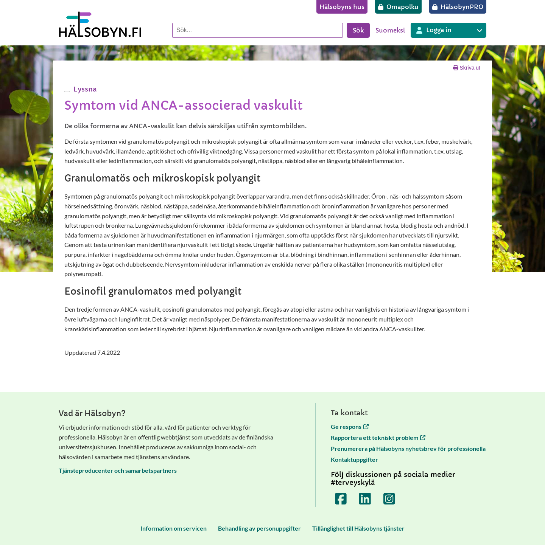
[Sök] (257, 30)
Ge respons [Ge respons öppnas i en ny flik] (350, 426)
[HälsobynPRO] (457, 7)
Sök (358, 30)
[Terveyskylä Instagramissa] (389, 499)
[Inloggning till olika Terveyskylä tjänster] (448, 30)
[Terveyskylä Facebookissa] (341, 499)
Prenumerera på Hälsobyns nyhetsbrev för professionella (408, 448)
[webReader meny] (67, 91)
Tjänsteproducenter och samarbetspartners (118, 470)
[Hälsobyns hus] (341, 7)
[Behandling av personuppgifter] (259, 528)
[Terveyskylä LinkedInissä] (365, 499)
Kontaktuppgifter (354, 459)
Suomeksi (390, 30)
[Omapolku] (398, 7)
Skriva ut (466, 68)
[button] (84, 89)
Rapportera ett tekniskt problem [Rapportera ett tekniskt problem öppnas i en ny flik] (378, 437)
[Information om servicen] (173, 528)
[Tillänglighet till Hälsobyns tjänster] (358, 528)
